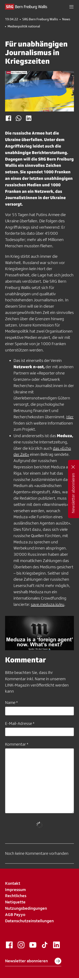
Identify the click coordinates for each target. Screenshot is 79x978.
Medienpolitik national (24, 26)
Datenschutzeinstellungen (29, 920)
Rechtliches (15, 895)
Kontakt (12, 883)
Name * (11, 702)
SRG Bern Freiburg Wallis (40, 19)
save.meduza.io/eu (47, 604)
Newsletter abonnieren (33, 961)
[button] (71, 6)
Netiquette (15, 902)
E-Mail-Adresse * (19, 723)
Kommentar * (16, 744)
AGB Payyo (15, 914)
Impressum (15, 889)
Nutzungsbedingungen (26, 908)
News (66, 19)
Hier (70, 417)
